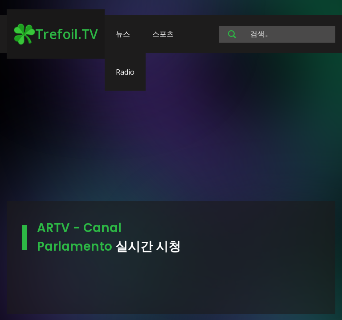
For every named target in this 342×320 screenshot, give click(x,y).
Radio (125, 72)
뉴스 (123, 34)
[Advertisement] (171, 131)
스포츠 (163, 34)
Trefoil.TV (56, 34)
